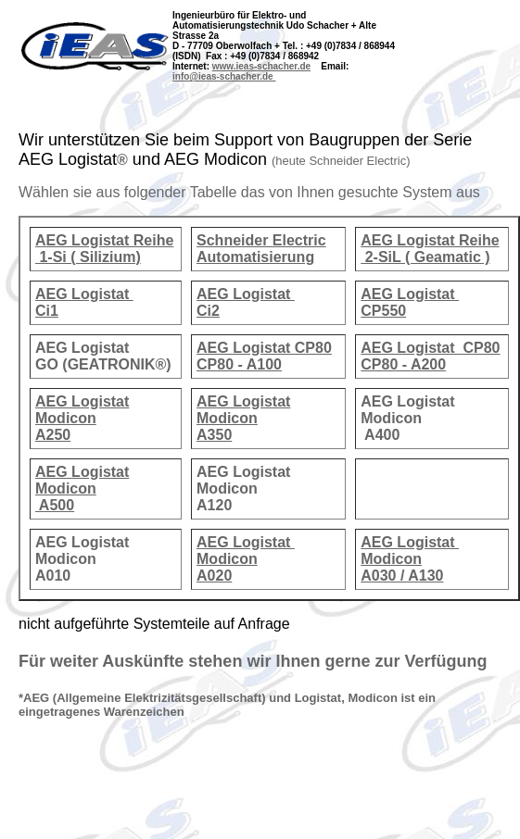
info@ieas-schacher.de (223, 76)
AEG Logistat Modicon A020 (246, 558)
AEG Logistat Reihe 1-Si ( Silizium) (104, 248)
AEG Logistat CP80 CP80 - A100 (264, 356)
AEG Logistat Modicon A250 (82, 418)
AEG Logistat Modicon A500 (82, 488)
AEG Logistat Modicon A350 (243, 418)
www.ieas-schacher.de (261, 66)
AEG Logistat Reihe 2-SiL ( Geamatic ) (430, 248)
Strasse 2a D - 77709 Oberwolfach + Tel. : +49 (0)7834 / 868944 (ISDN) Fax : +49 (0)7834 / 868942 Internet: (283, 51)
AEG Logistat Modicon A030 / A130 (410, 558)
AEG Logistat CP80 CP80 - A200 (430, 356)
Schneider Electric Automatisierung (261, 248)
